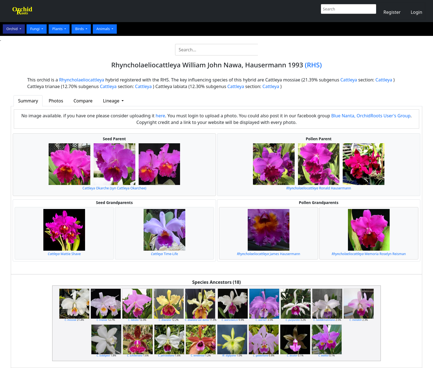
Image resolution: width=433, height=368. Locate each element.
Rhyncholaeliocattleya (81, 80)
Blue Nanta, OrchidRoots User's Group (371, 116)
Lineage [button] (111, 101)
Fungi (35, 28)
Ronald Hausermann (318, 188)
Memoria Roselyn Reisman (369, 253)
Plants (58, 28)
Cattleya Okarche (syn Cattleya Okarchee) (114, 188)
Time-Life (164, 253)
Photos (56, 101)
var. (197, 320)
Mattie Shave (64, 253)
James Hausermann (268, 253)
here (160, 116)
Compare (83, 101)
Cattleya (348, 80)
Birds (80, 28)
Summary (28, 101)
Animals (103, 28)
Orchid (12, 28)
